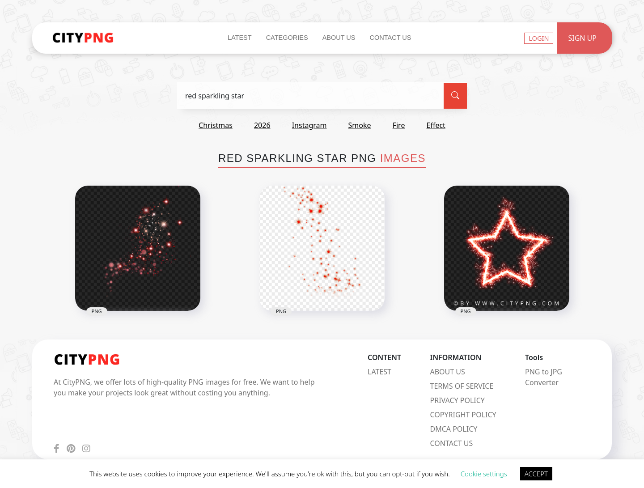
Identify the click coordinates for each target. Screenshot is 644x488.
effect (436, 125)
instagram (309, 125)
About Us (339, 37)
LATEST (379, 372)
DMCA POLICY (454, 429)
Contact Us (390, 37)
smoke (359, 125)
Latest (240, 37)
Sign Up (582, 38)
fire (399, 125)
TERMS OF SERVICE (462, 386)
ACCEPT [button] (536, 473)
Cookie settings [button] (484, 473)
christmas (216, 125)
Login (539, 38)
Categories (287, 37)
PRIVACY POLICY (457, 400)
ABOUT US (447, 372)
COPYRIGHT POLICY (463, 415)
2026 (262, 125)
